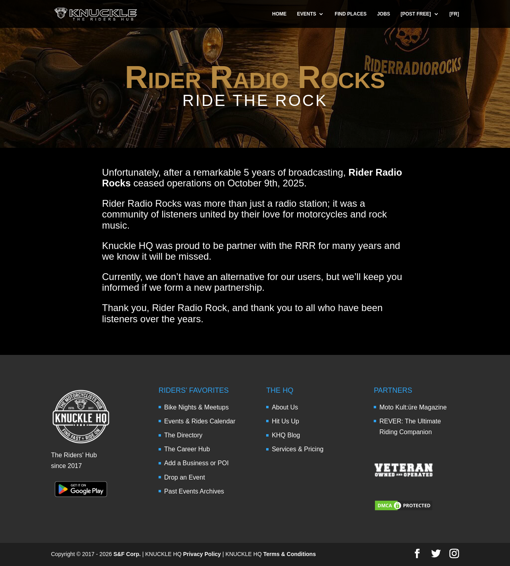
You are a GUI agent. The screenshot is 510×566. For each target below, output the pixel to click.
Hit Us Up (285, 421)
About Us (285, 407)
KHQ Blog (286, 435)
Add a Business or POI (196, 463)
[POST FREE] (416, 14)
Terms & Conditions (289, 554)
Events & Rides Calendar (199, 421)
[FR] (454, 14)
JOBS (383, 14)
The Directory (183, 435)
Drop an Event (184, 477)
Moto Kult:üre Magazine (413, 407)
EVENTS (306, 14)
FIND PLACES (351, 14)
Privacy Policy (202, 554)
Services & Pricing (298, 449)
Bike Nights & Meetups (196, 407)
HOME (279, 14)
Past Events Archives (194, 491)
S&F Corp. (127, 554)
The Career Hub (187, 449)
